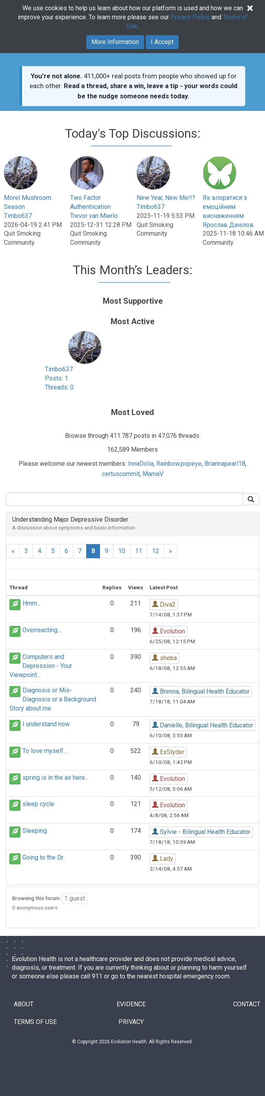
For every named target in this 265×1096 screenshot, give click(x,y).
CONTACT (246, 1004)
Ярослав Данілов (228, 225)
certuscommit (121, 474)
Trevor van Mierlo (94, 216)
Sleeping (34, 830)
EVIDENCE (131, 1004)
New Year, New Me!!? (166, 197)
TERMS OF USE (35, 1022)
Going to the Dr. (43, 857)
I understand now (46, 724)
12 (155, 551)
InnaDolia (141, 463)
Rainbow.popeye (179, 463)
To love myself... (44, 751)
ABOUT (23, 1004)
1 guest (74, 898)
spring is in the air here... (55, 777)
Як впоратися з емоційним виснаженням (225, 207)
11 (138, 551)
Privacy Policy (190, 17)
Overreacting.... (42, 630)
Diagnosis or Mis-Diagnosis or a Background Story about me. (52, 699)
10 (121, 551)
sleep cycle (38, 804)
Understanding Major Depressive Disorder (70, 519)
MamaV (153, 474)
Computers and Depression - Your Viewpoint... (40, 666)
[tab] (132, 524)
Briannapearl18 (224, 463)
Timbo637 (18, 216)
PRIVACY (131, 1022)
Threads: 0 (59, 387)
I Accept (162, 42)
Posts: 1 (56, 378)
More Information (115, 42)
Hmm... (31, 603)
